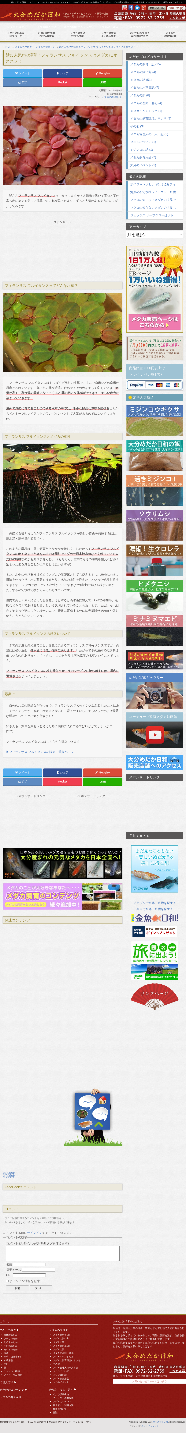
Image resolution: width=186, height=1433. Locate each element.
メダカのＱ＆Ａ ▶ (11, 1397)
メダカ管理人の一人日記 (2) (149, 134)
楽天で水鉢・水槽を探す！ (154, 909)
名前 (9, 1264)
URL (9, 1275)
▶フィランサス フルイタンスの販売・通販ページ (40, 752)
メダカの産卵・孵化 (63, 1353)
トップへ (100, 1114)
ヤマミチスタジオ (150, 1426)
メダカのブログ (58, 1330)
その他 (56, 1364)
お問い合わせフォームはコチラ (149, 1381)
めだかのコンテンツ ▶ (13, 1389)
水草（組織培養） (13, 1357)
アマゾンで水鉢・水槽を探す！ (154, 903)
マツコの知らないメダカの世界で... (154, 199)
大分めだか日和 (160, 1422)
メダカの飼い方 (61, 1338)
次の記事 (9, 1176)
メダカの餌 (58, 1349)
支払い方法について (37, 1422)
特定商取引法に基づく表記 (12, 1422)
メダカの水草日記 (111, 97)
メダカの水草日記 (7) (144, 87)
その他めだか (10, 1346)
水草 (6, 1353)
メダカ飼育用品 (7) (143, 157)
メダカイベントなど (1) (146, 110)
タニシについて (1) (143, 142)
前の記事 (9, 1173)
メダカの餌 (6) (140, 95)
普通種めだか (10, 1335)
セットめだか (10, 1349)
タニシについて (61, 1371)
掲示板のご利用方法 (63, 1405)
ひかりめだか (10, 1338)
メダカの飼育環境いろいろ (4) (150, 118)
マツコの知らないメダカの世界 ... (153, 207)
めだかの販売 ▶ (9, 1330)
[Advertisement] (63, 250)
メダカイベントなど (63, 1357)
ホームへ (87, 1101)
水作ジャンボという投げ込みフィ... (154, 184)
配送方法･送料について (60, 1422)
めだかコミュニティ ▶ (62, 1389)
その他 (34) (138, 126)
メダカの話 (58, 1342)
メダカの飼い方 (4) (143, 72)
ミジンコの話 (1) (141, 149)
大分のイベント (61, 1382)
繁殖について (60, 1409)
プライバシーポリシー (83, 1422)
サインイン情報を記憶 (24, 1281)
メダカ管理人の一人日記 (65, 1368)
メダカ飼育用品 (61, 1379)
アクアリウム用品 (13, 1375)
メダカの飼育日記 (62, 1335)
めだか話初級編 (61, 1394)
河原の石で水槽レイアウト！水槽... (154, 192)
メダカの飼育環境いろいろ (66, 1360)
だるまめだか (10, 1342)
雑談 (55, 1412)
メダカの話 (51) (141, 79)
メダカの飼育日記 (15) (145, 64)
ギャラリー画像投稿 (63, 1398)
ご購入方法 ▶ (8, 1382)
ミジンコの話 (60, 1375)
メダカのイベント (62, 1401)
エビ (6, 1364)
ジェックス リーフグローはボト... (153, 215)
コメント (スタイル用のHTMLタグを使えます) (37, 1243)
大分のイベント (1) (143, 165)
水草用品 (8, 1360)
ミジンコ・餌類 (12, 1371)
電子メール (13, 1269)
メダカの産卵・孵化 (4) (146, 103)
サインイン (34, 1232)
